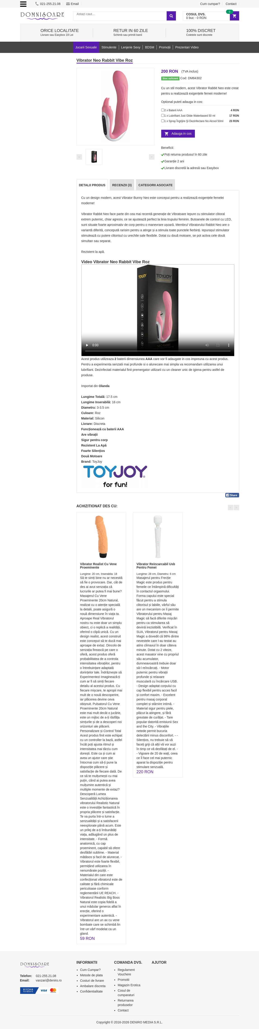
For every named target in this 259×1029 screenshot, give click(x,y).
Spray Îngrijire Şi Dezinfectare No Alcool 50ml (196, 121)
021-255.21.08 (47, 4)
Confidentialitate (91, 991)
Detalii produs (92, 185)
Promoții (164, 47)
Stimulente (108, 47)
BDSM (149, 47)
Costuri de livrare (92, 980)
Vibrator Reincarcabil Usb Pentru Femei (156, 565)
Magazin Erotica (129, 985)
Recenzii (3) (122, 185)
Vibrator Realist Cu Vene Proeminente (98, 565)
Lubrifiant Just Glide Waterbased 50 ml (192, 115)
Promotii (123, 979)
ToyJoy (97, 461)
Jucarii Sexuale (86, 47)
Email (72, 4)
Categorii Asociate (155, 185)
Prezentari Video (186, 47)
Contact (231, 4)
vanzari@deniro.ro (49, 980)
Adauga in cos (182, 133)
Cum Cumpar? (90, 970)
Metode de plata (91, 975)
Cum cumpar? (210, 4)
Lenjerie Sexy (130, 47)
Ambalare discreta (93, 986)
